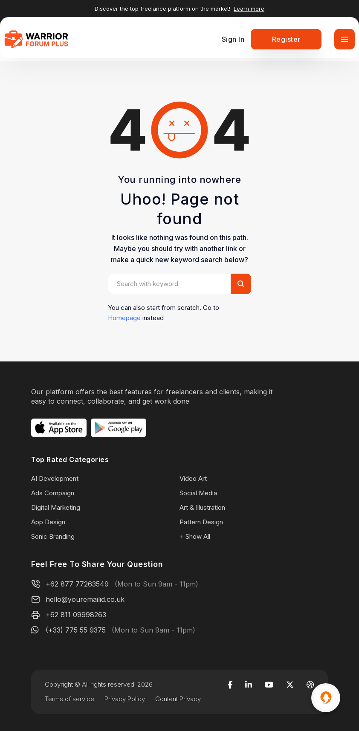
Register (286, 39)
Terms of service (69, 699)
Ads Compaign (52, 493)
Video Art (193, 478)
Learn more (249, 8)
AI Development (54, 478)
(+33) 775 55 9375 (76, 630)
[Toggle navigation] (344, 39)
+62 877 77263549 (77, 584)
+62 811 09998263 (76, 614)
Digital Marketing (55, 507)
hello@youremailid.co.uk (85, 599)
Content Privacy (178, 699)
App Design (48, 522)
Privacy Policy (124, 699)
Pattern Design (201, 522)
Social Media (198, 493)
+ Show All (195, 536)
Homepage (124, 318)
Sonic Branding (53, 536)
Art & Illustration (202, 507)
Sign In (233, 39)
